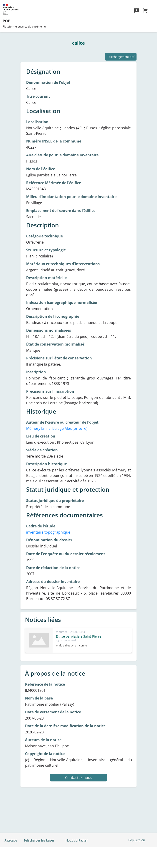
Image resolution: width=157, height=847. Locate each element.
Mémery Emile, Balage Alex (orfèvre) (56, 428)
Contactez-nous (78, 777)
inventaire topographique (48, 532)
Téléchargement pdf (120, 57)
